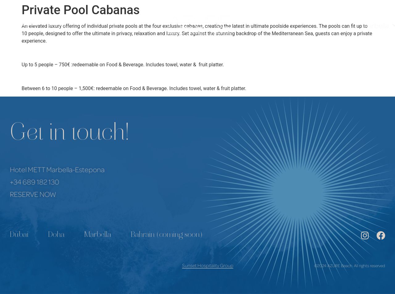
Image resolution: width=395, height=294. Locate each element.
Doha (56, 235)
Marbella (97, 235)
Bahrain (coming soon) (166, 235)
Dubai (19, 235)
